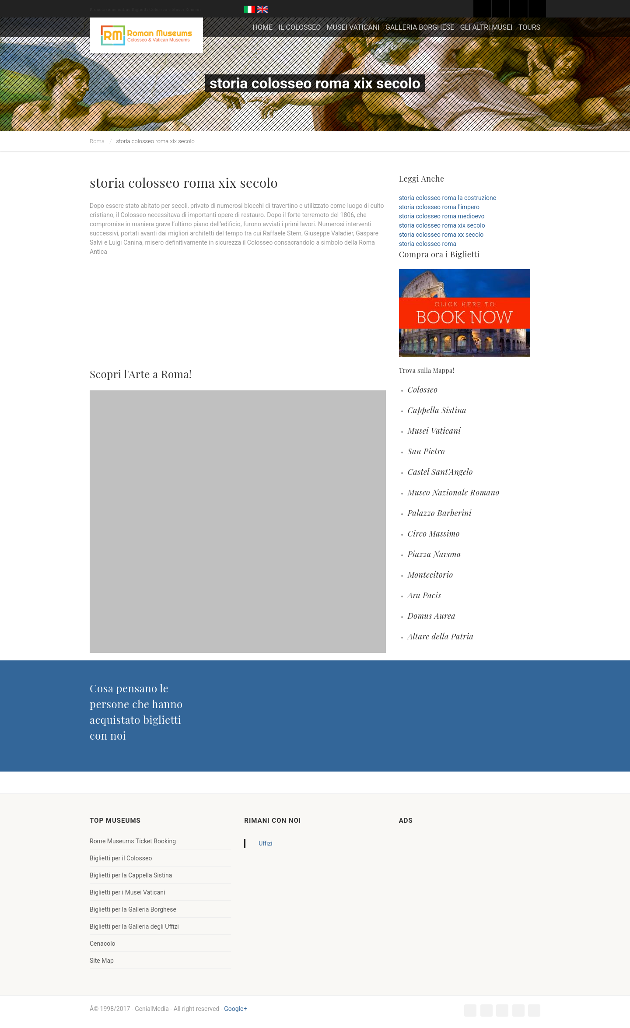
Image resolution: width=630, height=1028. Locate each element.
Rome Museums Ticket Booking (133, 841)
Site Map (102, 960)
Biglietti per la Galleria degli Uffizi (134, 926)
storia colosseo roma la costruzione (447, 197)
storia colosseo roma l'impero (439, 207)
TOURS (529, 27)
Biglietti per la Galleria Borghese (133, 909)
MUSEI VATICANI (353, 27)
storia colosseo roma (427, 243)
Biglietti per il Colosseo (121, 858)
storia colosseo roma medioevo (442, 216)
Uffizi (265, 843)
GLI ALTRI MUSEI (486, 27)
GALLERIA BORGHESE (419, 27)
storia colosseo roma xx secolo (441, 234)
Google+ (235, 1008)
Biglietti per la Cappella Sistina (131, 875)
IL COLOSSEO (300, 27)
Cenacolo (103, 943)
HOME (263, 27)
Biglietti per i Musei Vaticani (127, 892)
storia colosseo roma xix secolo (442, 225)
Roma (97, 141)
